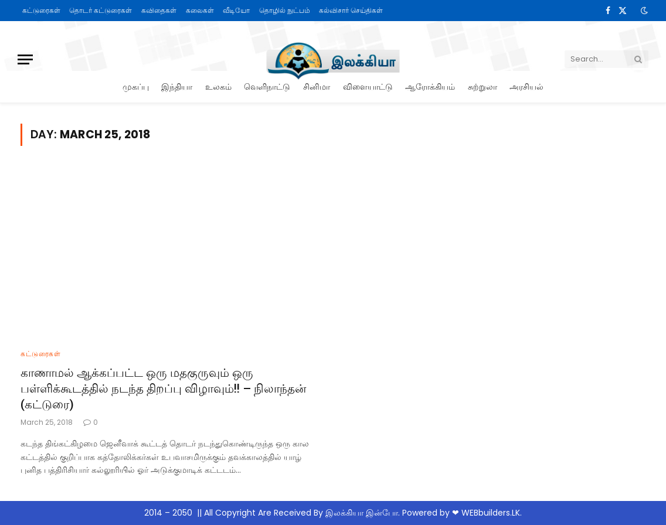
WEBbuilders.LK (490, 513)
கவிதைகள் (158, 10)
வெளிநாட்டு (267, 86)
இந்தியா (176, 86)
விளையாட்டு (368, 86)
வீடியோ (236, 10)
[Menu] (25, 59)
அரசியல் (526, 86)
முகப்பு (136, 86)
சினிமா (316, 86)
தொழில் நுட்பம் (284, 10)
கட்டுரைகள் (41, 10)
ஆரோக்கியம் (430, 86)
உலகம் (218, 86)
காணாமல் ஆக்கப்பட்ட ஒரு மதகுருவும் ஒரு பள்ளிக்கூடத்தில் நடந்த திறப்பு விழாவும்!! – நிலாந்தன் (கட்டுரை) (163, 387)
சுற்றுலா (482, 86)
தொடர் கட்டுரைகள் (100, 10)
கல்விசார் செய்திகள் (351, 10)
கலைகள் (200, 10)
